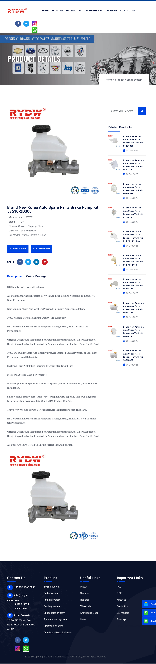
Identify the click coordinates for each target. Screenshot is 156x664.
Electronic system (53, 626)
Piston (83, 587)
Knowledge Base (89, 613)
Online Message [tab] (38, 276)
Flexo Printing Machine (129, 626)
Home (45, 10)
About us (121, 600)
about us (57, 10)
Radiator (84, 600)
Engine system (52, 587)
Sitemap (121, 619)
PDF (119, 593)
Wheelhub (85, 606)
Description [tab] (15, 276)
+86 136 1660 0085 (22, 587)
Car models (91, 10)
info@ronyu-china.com (25, 595)
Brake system (134, 79)
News (83, 619)
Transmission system (55, 619)
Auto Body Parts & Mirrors (58, 633)
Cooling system (52, 606)
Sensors (84, 593)
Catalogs (111, 10)
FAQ (119, 587)
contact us (128, 10)
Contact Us (122, 606)
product (72, 10)
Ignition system (52, 600)
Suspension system (54, 613)
